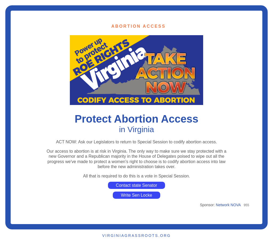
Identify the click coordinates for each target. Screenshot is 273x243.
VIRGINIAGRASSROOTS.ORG (136, 235)
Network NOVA (228, 205)
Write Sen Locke (136, 195)
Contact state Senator (136, 185)
